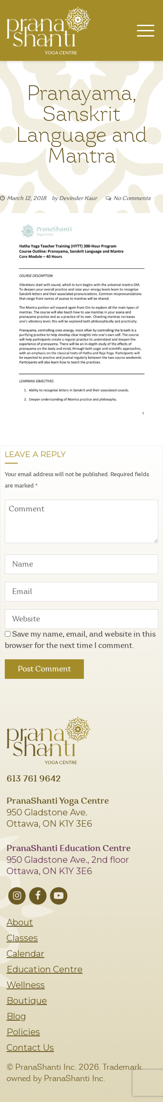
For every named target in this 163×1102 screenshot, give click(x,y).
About (20, 922)
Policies (23, 1032)
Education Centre (45, 969)
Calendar (25, 953)
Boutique (27, 1000)
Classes (22, 938)
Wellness (26, 985)
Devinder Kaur (78, 198)
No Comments (131, 198)
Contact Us (30, 1047)
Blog (16, 1016)
